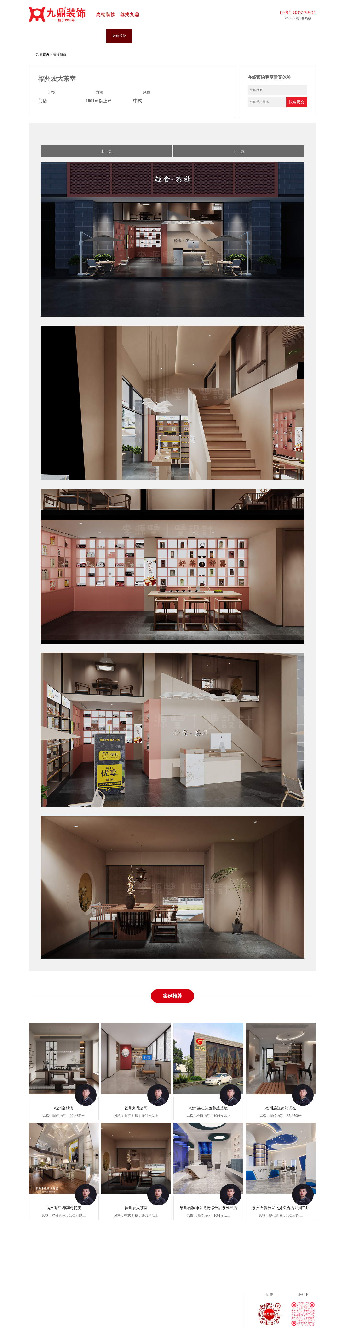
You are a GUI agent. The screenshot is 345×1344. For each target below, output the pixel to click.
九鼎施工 (145, 36)
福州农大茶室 (136, 1208)
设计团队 (93, 36)
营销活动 (171, 36)
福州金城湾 (63, 1108)
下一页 (238, 151)
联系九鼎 (248, 36)
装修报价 (119, 36)
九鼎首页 (41, 36)
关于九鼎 (223, 36)
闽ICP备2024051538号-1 (234, 1336)
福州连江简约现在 (280, 1108)
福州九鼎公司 (136, 1108)
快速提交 (296, 102)
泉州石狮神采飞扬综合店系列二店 (281, 1208)
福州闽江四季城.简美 (63, 1208)
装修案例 (67, 36)
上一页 (106, 151)
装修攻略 (197, 36)
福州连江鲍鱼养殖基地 (208, 1108)
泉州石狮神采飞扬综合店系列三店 (208, 1208)
